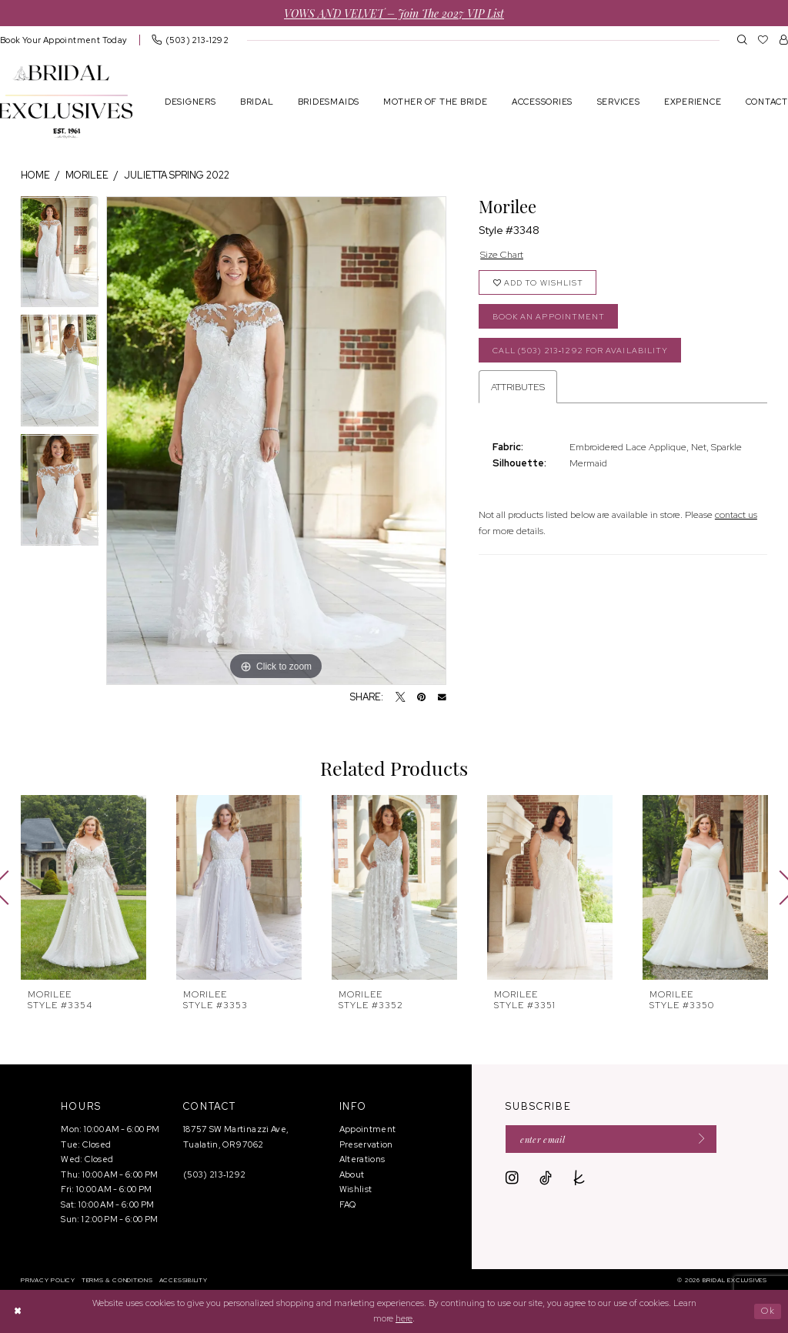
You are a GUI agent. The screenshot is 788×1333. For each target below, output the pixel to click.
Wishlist (355, 1189)
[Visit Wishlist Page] (763, 39)
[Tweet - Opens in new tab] (401, 698)
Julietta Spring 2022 (176, 175)
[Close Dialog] (17, 1311)
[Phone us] (190, 39)
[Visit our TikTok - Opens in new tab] (545, 1178)
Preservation (366, 1144)
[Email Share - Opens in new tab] (442, 697)
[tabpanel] (59, 256)
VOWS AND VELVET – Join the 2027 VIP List (394, 12)
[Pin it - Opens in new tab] (421, 698)
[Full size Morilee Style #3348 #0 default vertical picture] (276, 441)
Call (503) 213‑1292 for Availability (580, 351)
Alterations (362, 1159)
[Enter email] (611, 1139)
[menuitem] (190, 39)
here (404, 1318)
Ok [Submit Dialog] (768, 1311)
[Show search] (742, 39)
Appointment (367, 1129)
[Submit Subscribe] (697, 1139)
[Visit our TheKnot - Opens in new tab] (579, 1178)
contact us (736, 514)
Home (35, 175)
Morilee (87, 175)
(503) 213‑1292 (214, 1174)
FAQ (347, 1204)
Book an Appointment (549, 317)
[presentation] (83, 887)
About (352, 1174)
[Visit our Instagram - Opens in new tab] (512, 1178)
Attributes (518, 386)
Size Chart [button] (501, 254)
